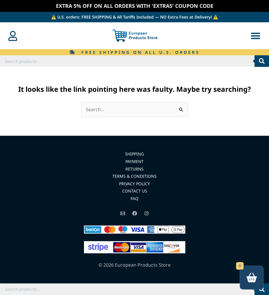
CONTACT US (134, 191)
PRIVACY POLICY (134, 183)
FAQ (134, 198)
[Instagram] (146, 213)
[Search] (262, 61)
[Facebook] (134, 213)
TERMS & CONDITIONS (134, 176)
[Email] (122, 213)
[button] (255, 35)
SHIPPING (134, 154)
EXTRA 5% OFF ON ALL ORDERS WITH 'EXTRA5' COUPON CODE (134, 5)
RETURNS (134, 169)
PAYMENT (134, 161)
